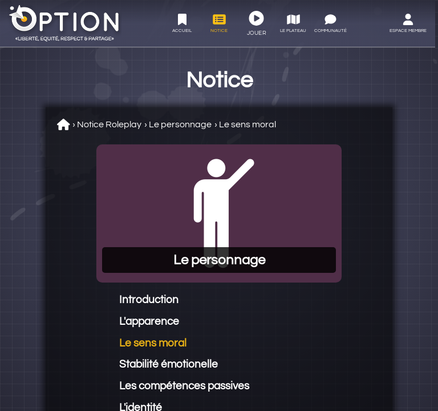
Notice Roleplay (109, 124)
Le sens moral (247, 124)
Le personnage (180, 124)
